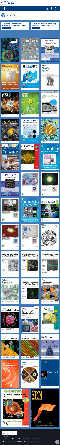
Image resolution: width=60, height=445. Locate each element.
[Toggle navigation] (3, 8)
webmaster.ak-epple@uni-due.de (34, 442)
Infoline (5, 439)
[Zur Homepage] (30, 1)
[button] (52, 8)
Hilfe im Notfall (14, 439)
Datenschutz (34, 439)
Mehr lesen (5, 28)
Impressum (25, 439)
